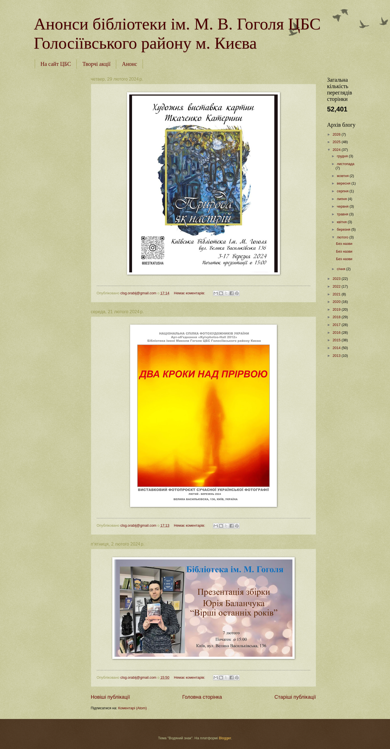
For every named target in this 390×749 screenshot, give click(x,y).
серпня (343, 191)
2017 (336, 325)
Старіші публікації (295, 697)
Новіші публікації (110, 697)
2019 (336, 309)
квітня (342, 222)
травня (343, 214)
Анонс (129, 64)
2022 (336, 286)
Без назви (344, 244)
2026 (336, 134)
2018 (336, 317)
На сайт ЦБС (56, 64)
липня (342, 199)
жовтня (343, 176)
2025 (336, 142)
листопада (345, 164)
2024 (336, 150)
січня (341, 269)
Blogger (225, 738)
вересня (344, 183)
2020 (336, 302)
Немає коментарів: (190, 293)
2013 (336, 356)
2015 (336, 340)
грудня (343, 156)
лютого (343, 237)
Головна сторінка (202, 697)
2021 (336, 294)
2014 (336, 348)
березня (344, 229)
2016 (336, 332)
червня (343, 206)
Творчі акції (96, 64)
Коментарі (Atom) (132, 708)
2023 (336, 279)
